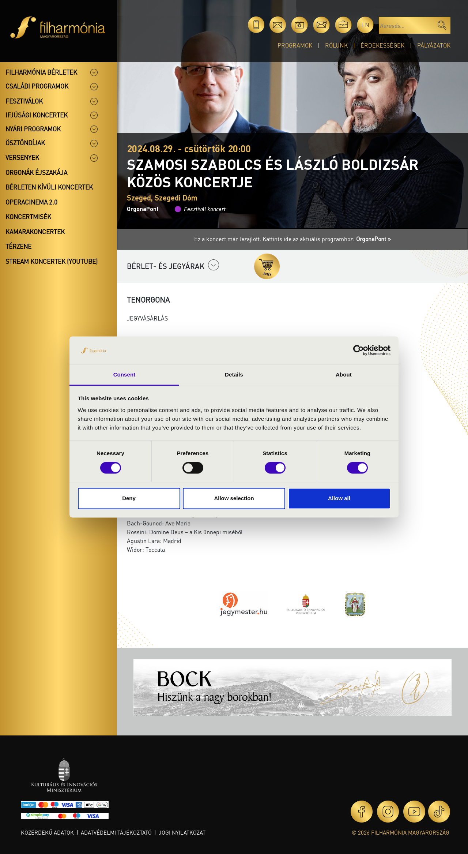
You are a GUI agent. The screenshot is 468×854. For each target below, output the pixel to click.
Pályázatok (433, 45)
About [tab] (344, 374)
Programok (295, 45)
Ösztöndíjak (25, 143)
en (365, 25)
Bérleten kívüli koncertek (49, 187)
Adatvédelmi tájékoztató (116, 832)
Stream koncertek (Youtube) (51, 261)
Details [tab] (234, 374)
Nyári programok (33, 129)
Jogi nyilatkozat (182, 832)
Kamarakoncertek (35, 232)
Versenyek (22, 157)
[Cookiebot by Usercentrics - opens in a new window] (358, 350)
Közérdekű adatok (47, 832)
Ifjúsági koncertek (36, 115)
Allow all (339, 498)
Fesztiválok (24, 101)
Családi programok (36, 86)
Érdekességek (382, 45)
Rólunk (336, 45)
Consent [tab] (124, 374)
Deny (129, 498)
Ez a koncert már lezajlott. (228, 239)
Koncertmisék (28, 217)
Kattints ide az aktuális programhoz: (327, 239)
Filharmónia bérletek (41, 72)
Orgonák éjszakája (36, 172)
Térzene (18, 246)
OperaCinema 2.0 (31, 202)
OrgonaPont (143, 208)
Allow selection (234, 498)
